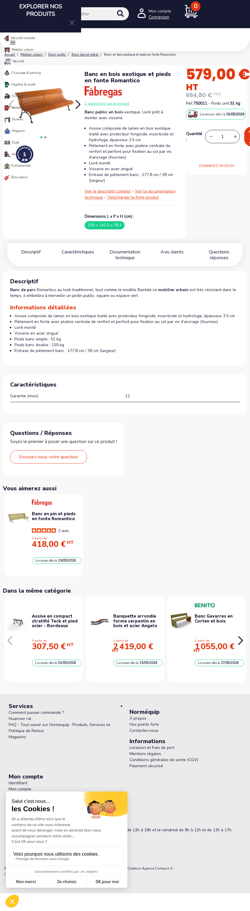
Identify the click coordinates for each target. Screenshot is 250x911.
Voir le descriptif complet (108, 191)
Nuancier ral (20, 718)
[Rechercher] (92, 13)
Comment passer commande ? (36, 712)
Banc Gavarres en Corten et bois (214, 618)
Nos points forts (144, 724)
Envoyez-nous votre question (48, 457)
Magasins (17, 737)
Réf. (189, 103)
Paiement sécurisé (146, 766)
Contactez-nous (143, 730)
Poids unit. (220, 103)
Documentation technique (125, 255)
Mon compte (20, 789)
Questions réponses (219, 252)
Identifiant (18, 783)
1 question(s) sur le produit (107, 103)
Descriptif (31, 252)
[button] (78, 104)
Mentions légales (145, 753)
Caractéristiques (78, 252)
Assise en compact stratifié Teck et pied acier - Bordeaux (55, 621)
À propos (137, 718)
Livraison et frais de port (151, 747)
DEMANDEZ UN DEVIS (216, 166)
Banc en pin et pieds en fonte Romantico (54, 516)
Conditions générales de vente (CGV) (163, 760)
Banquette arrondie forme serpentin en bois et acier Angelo (135, 621)
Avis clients (172, 252)
